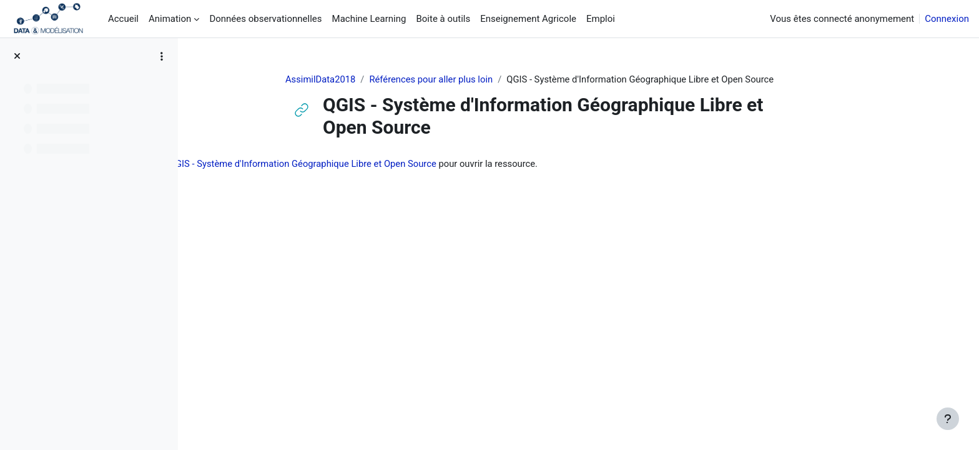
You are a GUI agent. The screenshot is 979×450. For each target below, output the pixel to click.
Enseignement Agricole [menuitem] (528, 18)
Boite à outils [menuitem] (443, 18)
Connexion (947, 18)
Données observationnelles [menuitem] (265, 18)
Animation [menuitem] (170, 18)
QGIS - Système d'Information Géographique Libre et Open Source (386, 164)
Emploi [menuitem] (600, 18)
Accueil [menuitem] (123, 18)
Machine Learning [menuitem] (369, 18)
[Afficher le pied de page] (948, 419)
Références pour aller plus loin (466, 79)
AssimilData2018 (354, 79)
